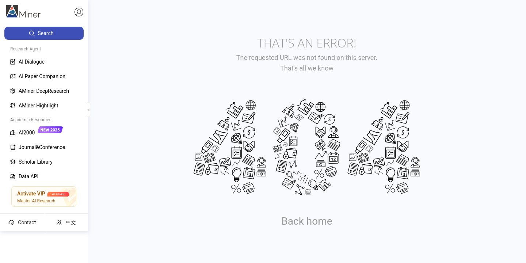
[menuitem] (44, 33)
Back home (306, 221)
